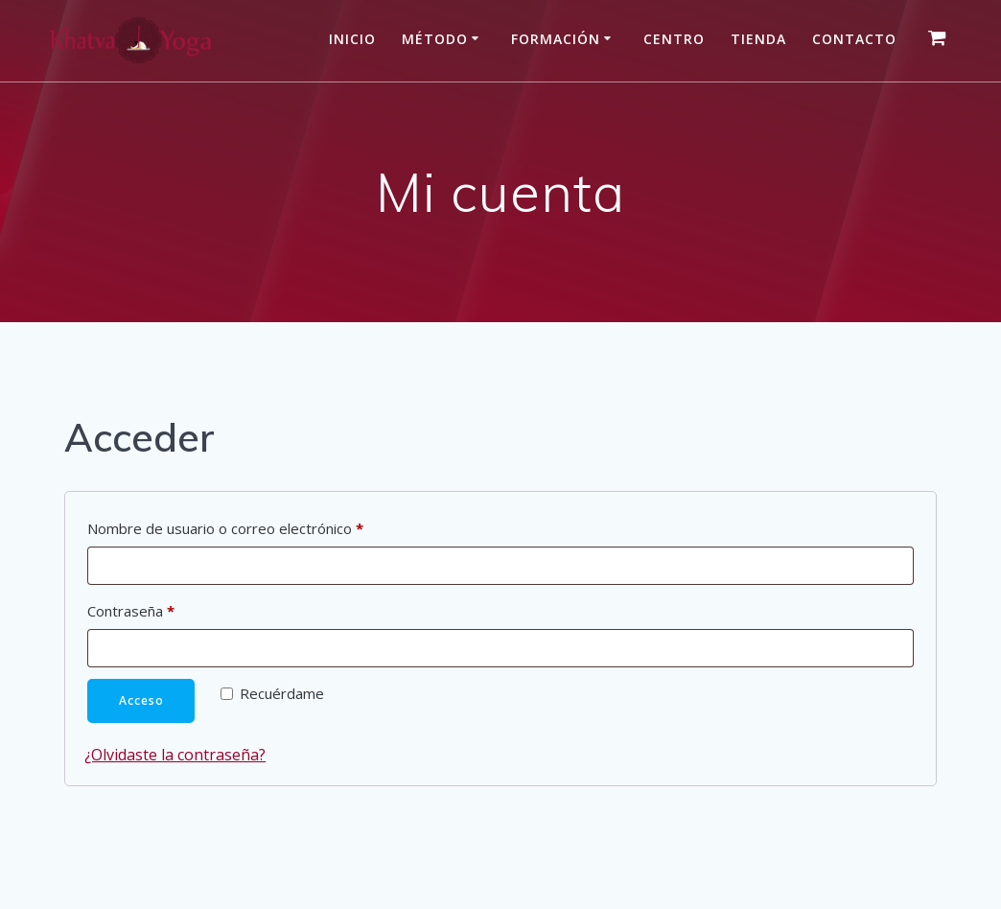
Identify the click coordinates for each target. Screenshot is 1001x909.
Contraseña (167, 608)
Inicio (352, 39)
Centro (674, 39)
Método (435, 39)
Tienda (758, 39)
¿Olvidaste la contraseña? (175, 754)
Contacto (854, 39)
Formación (555, 39)
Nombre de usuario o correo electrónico (261, 526)
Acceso (141, 700)
